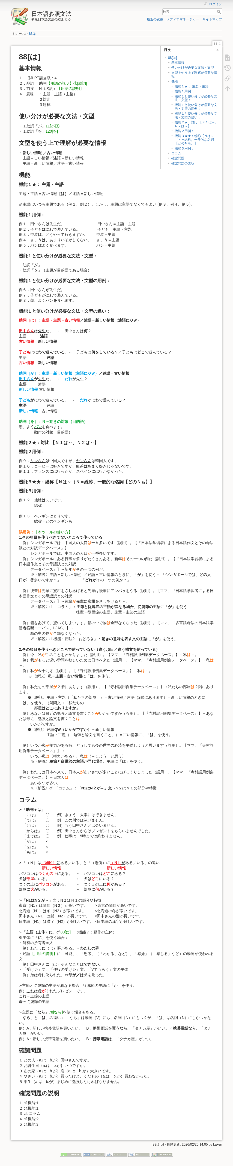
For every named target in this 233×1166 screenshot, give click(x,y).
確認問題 (177, 158)
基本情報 (177, 63)
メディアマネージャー (182, 19)
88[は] (174, 58)
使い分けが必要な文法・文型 (192, 67)
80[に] (67, 932)
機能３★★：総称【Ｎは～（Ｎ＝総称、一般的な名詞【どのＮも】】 (194, 139)
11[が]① (54, 126)
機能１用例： (184, 91)
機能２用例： (184, 131)
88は (32, 34)
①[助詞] (80, 83)
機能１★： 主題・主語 (193, 86)
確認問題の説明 (182, 163)
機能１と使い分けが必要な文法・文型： (196, 98)
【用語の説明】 (60, 83)
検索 (219, 12)
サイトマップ (212, 19)
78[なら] (56, 1012)
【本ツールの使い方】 (53, 532)
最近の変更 (155, 19)
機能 (174, 81)
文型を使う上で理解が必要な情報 (194, 74)
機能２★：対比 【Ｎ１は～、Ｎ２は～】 (196, 124)
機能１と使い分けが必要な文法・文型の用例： (196, 106)
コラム (176, 153)
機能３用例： (184, 148)
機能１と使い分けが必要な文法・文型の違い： (196, 115)
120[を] (52, 131)
